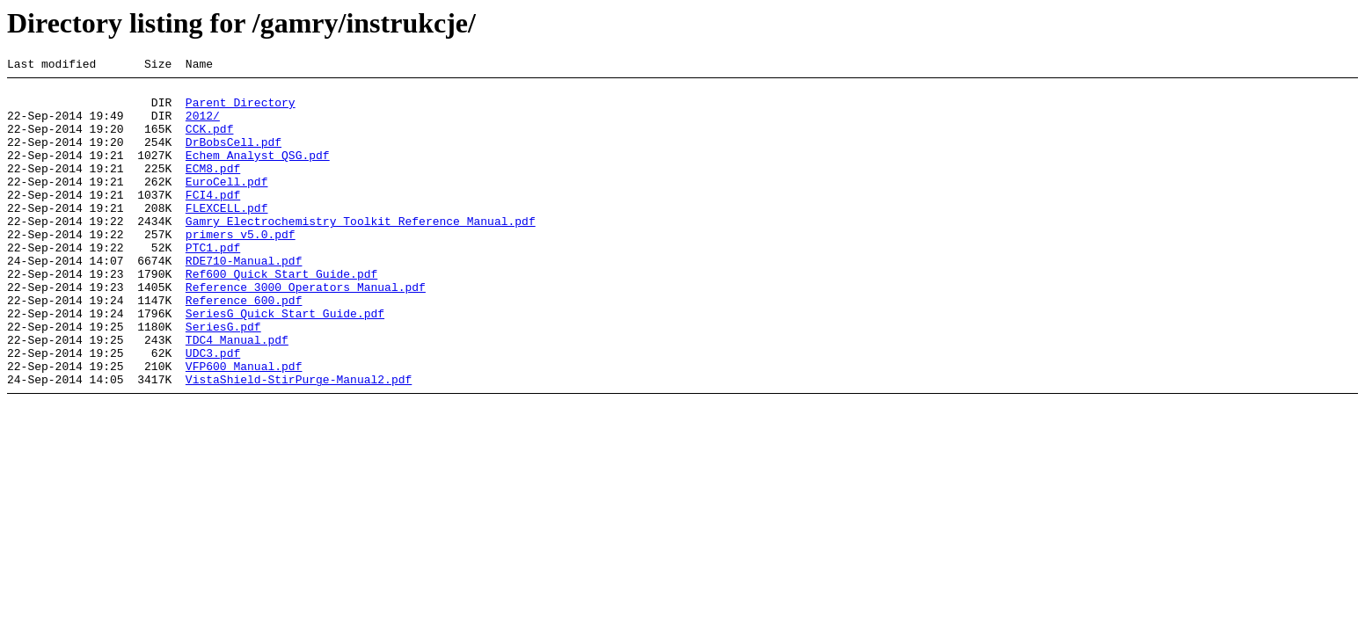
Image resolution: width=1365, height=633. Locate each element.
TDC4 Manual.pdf (237, 395)
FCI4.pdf (213, 221)
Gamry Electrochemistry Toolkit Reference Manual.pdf (361, 252)
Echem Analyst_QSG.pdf (258, 173)
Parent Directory (241, 110)
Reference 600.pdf (244, 347)
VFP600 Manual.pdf (244, 426)
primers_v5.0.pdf (241, 268)
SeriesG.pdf (223, 379)
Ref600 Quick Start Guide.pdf (281, 316)
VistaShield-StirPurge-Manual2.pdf (299, 442)
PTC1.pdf (213, 284)
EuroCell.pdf (227, 205)
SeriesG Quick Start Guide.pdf (285, 363)
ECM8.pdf (213, 189)
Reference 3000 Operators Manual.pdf (306, 331)
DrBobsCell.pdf (233, 157)
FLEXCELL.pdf (227, 236)
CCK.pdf (210, 141)
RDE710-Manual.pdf (244, 300)
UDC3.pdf (213, 410)
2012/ (203, 126)
